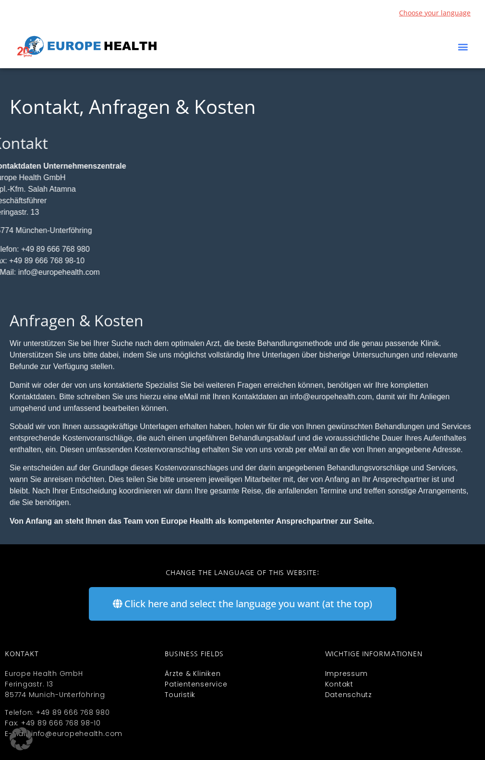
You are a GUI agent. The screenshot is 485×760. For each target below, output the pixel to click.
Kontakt (339, 684)
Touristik (180, 694)
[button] (463, 47)
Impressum (346, 673)
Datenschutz (348, 694)
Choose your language (435, 12)
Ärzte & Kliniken (192, 673)
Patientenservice (196, 684)
